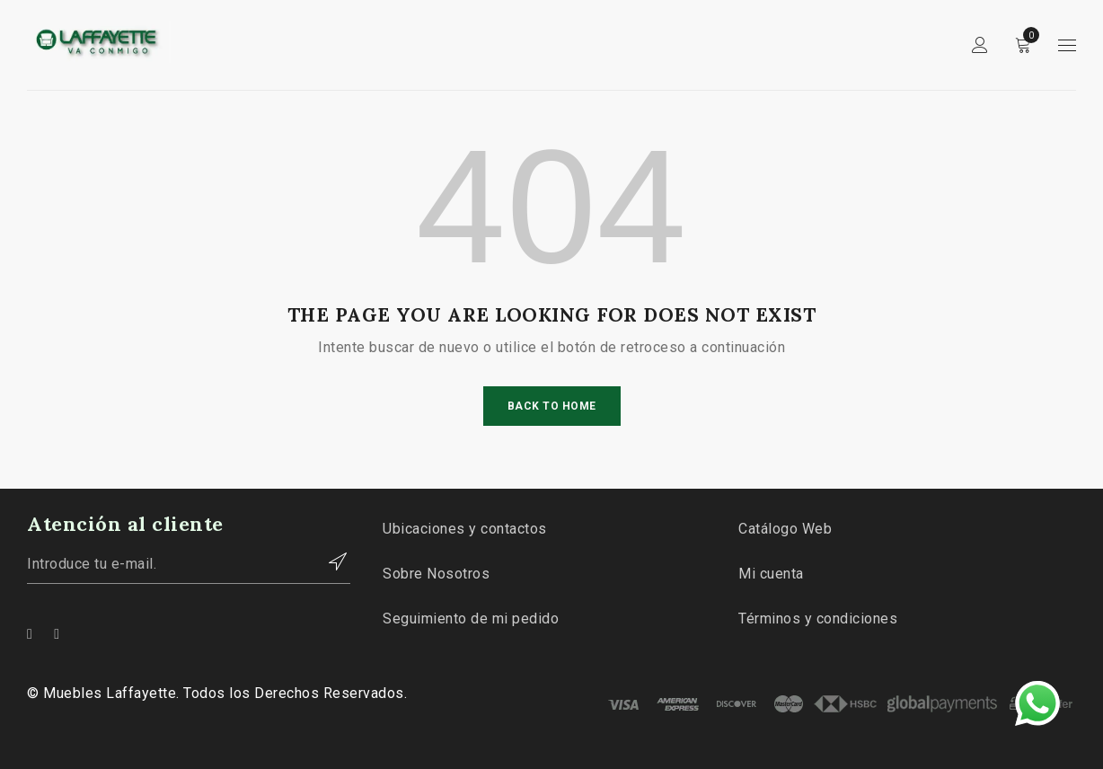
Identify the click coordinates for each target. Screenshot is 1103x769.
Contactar (327, 561)
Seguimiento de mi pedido (471, 618)
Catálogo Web (785, 528)
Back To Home (551, 406)
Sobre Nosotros (436, 573)
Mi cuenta (771, 573)
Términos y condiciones (817, 618)
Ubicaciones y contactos (465, 528)
